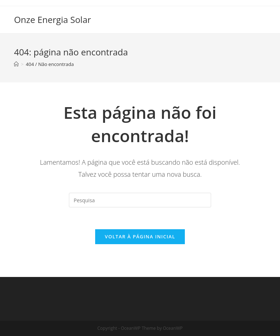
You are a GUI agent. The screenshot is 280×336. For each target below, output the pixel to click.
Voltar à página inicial (140, 236)
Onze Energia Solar (52, 19)
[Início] (16, 64)
